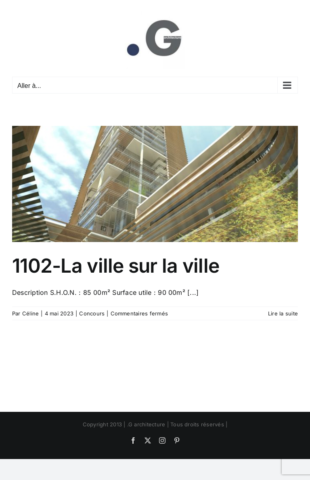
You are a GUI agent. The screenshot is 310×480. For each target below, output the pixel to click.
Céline (30, 313)
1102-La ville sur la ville (115, 266)
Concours (92, 313)
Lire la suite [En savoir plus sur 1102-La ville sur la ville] (283, 313)
